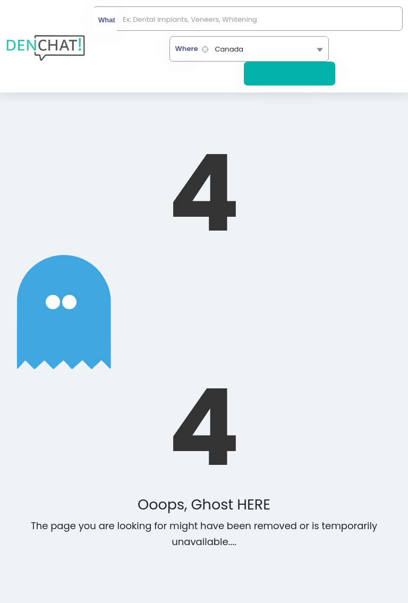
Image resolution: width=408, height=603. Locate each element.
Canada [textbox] (229, 49)
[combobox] (249, 49)
